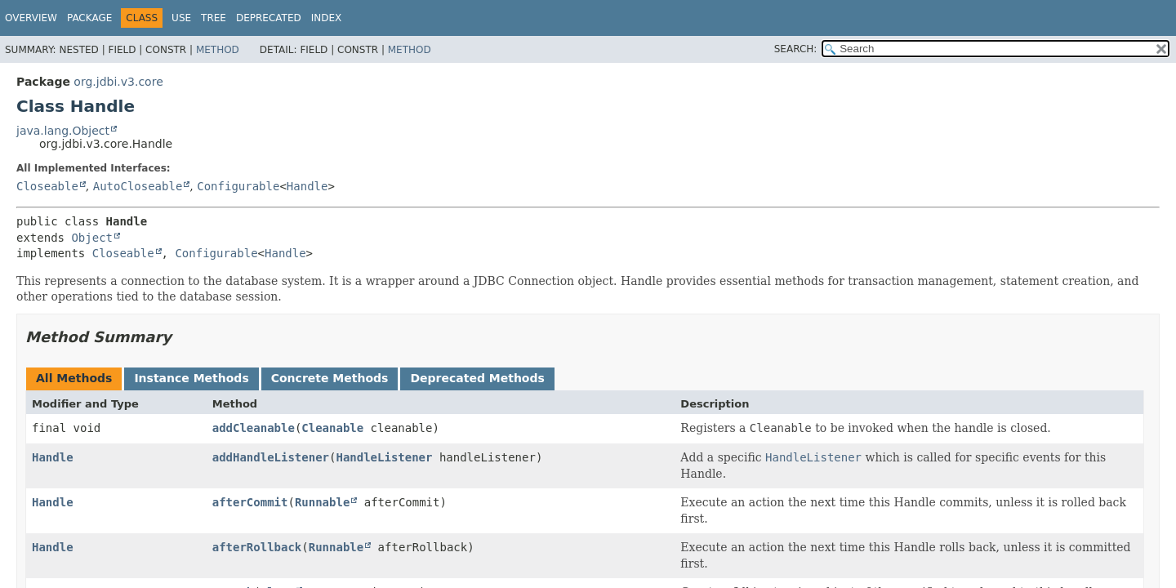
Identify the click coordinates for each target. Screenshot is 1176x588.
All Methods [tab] (74, 378)
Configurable (238, 186)
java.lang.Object (62, 130)
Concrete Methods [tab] (330, 378)
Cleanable (332, 427)
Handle (307, 186)
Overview (31, 18)
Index (326, 18)
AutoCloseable (138, 186)
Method (217, 50)
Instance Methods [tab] (191, 378)
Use (181, 18)
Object (92, 237)
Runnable (322, 502)
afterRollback (257, 547)
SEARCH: (795, 49)
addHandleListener (270, 457)
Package (89, 18)
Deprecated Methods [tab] (477, 378)
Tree (213, 18)
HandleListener (384, 457)
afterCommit (250, 502)
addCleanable (253, 427)
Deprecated (268, 18)
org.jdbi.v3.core (118, 81)
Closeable (47, 186)
